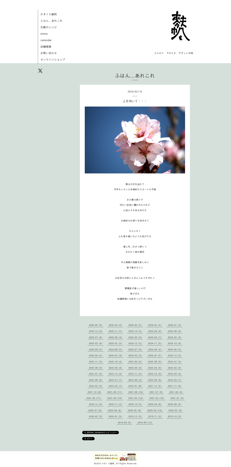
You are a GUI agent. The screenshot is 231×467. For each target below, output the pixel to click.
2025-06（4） (116, 337)
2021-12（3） (155, 386)
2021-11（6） (175, 386)
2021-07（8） (156, 392)
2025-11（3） (116, 331)
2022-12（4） (116, 373)
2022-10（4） (155, 373)
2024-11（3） (155, 343)
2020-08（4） (175, 404)
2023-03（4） (155, 367)
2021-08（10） (136, 392)
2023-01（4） (96, 373)
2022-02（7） (116, 386)
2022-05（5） (155, 380)
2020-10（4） (135, 404)
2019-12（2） (135, 416)
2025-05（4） (135, 337)
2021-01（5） (177, 398)
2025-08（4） (175, 331)
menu (44, 33)
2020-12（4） (96, 404)
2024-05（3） (175, 349)
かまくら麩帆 (48, 14)
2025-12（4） (96, 331)
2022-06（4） (135, 380)
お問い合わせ (48, 53)
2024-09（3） (96, 349)
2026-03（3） (135, 325)
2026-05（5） (96, 325)
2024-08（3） (116, 349)
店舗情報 (45, 46)
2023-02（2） (175, 367)
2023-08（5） (155, 361)
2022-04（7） (175, 380)
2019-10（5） (175, 416)
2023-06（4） (96, 367)
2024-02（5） (135, 355)
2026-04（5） (116, 325)
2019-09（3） (125, 422)
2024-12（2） (135, 343)
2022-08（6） (96, 380)
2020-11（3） (116, 404)
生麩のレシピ (48, 27)
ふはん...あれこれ (51, 20)
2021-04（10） (115, 398)
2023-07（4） (175, 361)
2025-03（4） (175, 337)
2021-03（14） (136, 398)
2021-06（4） (176, 392)
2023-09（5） (135, 361)
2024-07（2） (135, 349)
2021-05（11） (94, 398)
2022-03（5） (96, 386)
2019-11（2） (155, 416)
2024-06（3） (155, 349)
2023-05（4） (116, 367)
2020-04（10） (155, 410)
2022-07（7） (116, 380)
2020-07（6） (95, 410)
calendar (46, 40)
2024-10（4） (175, 343)
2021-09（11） (115, 392)
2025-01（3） (116, 343)
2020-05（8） (135, 410)
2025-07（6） (96, 337)
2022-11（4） (135, 373)
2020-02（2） (96, 416)
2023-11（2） (96, 361)
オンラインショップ (52, 59)
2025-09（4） (155, 331)
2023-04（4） (135, 367)
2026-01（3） (175, 325)
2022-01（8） (135, 386)
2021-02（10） (157, 398)
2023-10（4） (116, 361)
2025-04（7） (155, 337)
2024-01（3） (155, 355)
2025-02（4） (96, 343)
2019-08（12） (145, 422)
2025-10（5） (135, 331)
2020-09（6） (155, 404)
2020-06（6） (115, 410)
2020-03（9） (176, 410)
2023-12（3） (175, 355)
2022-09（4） (175, 373)
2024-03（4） (116, 355)
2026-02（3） (155, 325)
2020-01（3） (116, 416)
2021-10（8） (95, 392)
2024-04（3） (96, 355)
